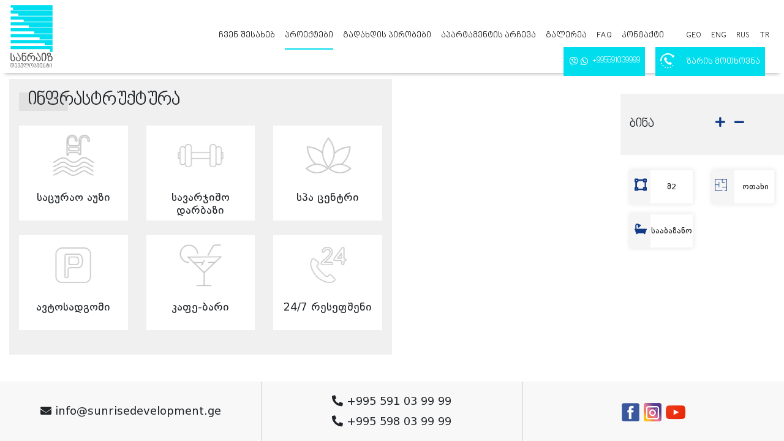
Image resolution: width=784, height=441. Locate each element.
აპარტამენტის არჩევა (488, 35)
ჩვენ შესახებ (247, 35)
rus (743, 35)
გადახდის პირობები (387, 35)
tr (764, 35)
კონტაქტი (643, 35)
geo (693, 35)
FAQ (604, 35)
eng (718, 35)
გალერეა (566, 35)
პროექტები (309, 35)
